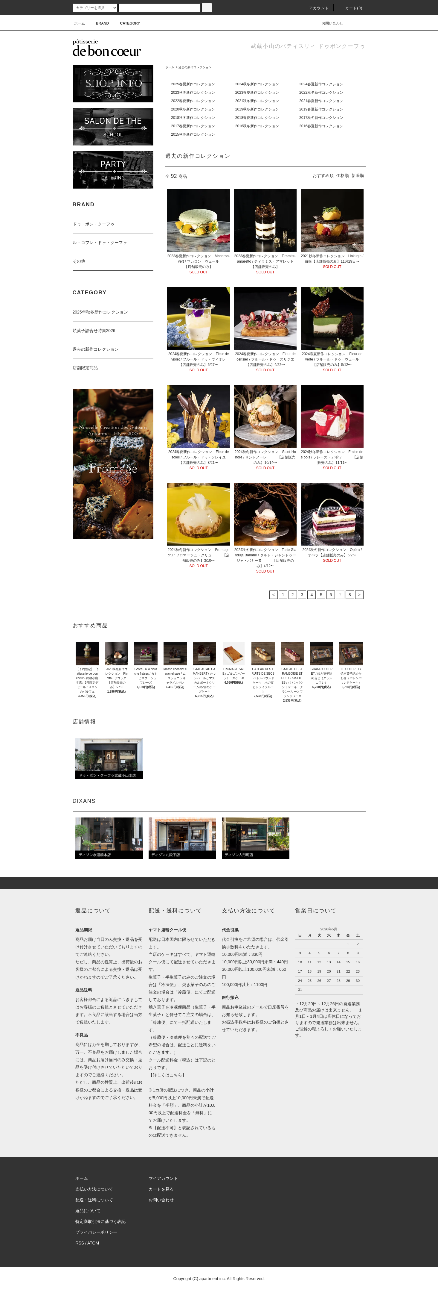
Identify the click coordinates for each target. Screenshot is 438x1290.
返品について (87, 1210)
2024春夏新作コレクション (321, 84)
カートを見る (161, 1189)
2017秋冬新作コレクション (321, 118)
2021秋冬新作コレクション (257, 101)
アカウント (315, 8)
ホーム (79, 23)
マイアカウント (163, 1178)
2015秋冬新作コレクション (193, 134)
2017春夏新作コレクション (193, 126)
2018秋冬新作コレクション (193, 118)
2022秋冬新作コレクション (321, 92)
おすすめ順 (323, 175)
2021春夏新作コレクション (321, 101)
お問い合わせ (329, 23)
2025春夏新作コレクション (193, 84)
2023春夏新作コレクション (257, 92)
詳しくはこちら (167, 1075)
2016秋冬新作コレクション (257, 126)
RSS (79, 1243)
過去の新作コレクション (194, 67)
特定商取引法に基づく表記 (100, 1221)
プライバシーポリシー (96, 1232)
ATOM (93, 1243)
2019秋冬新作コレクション (257, 109)
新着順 (358, 175)
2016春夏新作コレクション (321, 126)
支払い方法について (94, 1189)
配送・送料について (94, 1199)
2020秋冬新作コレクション (193, 109)
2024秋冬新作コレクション (257, 84)
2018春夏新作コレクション (257, 118)
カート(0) (350, 8)
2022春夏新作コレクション (193, 101)
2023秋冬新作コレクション (193, 92)
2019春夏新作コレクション (321, 109)
